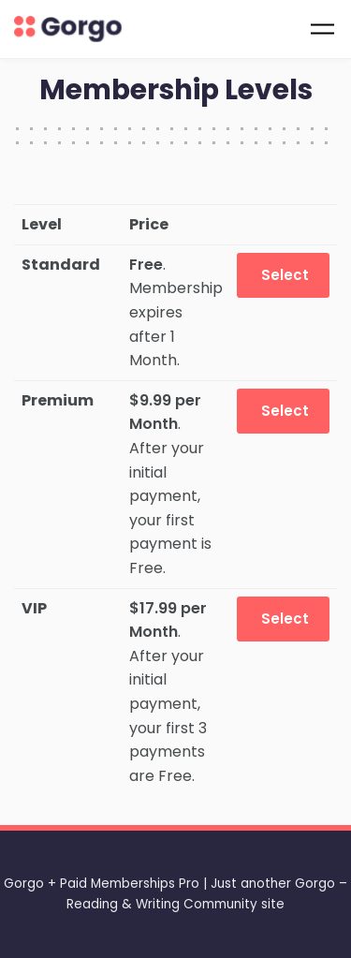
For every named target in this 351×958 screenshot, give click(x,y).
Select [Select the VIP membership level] (285, 618)
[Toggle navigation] (322, 28)
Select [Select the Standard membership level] (285, 275)
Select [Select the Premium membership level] (285, 410)
